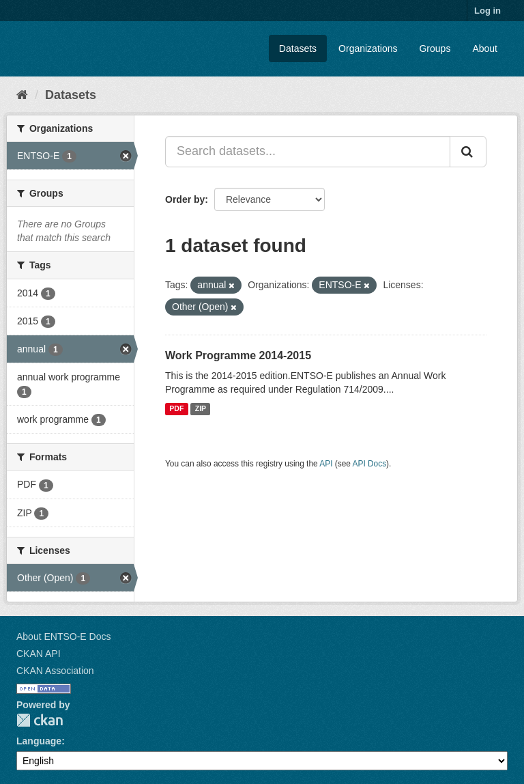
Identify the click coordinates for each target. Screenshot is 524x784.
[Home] (22, 95)
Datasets (298, 48)
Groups (434, 48)
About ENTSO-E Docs (63, 636)
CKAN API (38, 653)
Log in (487, 10)
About (484, 48)
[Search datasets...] (307, 151)
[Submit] (468, 151)
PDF (176, 409)
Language (38, 741)
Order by (185, 199)
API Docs (370, 463)
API (325, 463)
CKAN (39, 720)
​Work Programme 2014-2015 (238, 355)
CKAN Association (55, 670)
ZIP (200, 409)
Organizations (367, 48)
